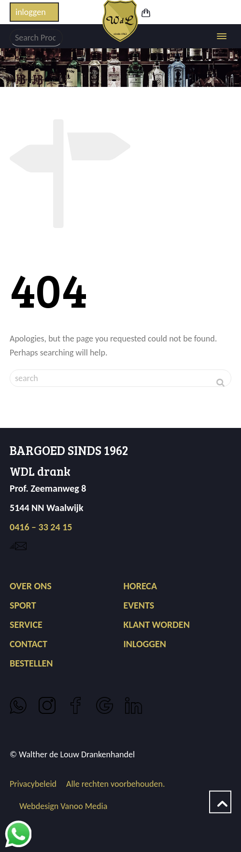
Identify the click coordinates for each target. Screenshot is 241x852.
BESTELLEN (31, 663)
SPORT (23, 605)
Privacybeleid (33, 784)
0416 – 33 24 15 (41, 527)
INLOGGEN (144, 644)
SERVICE (26, 624)
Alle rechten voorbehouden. (115, 784)
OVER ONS (31, 586)
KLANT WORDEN (156, 624)
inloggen (30, 12)
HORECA (140, 586)
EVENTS (138, 605)
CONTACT (28, 644)
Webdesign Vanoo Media (63, 806)
